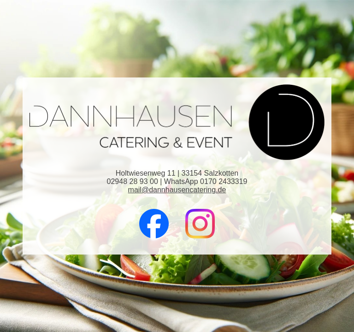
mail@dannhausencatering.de (177, 190)
